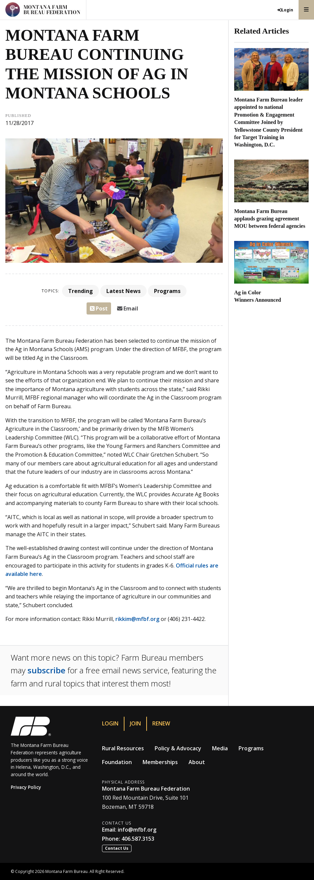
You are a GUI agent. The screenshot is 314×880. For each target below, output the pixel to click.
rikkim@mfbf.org (136, 619)
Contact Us (116, 848)
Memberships (160, 762)
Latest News (123, 291)
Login (110, 723)
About (197, 762)
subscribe (46, 670)
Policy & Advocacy (178, 748)
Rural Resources (123, 748)
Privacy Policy (26, 787)
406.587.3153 (137, 838)
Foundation (117, 762)
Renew (161, 723)
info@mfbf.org (137, 829)
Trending (80, 291)
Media (220, 748)
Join (135, 723)
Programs (167, 291)
